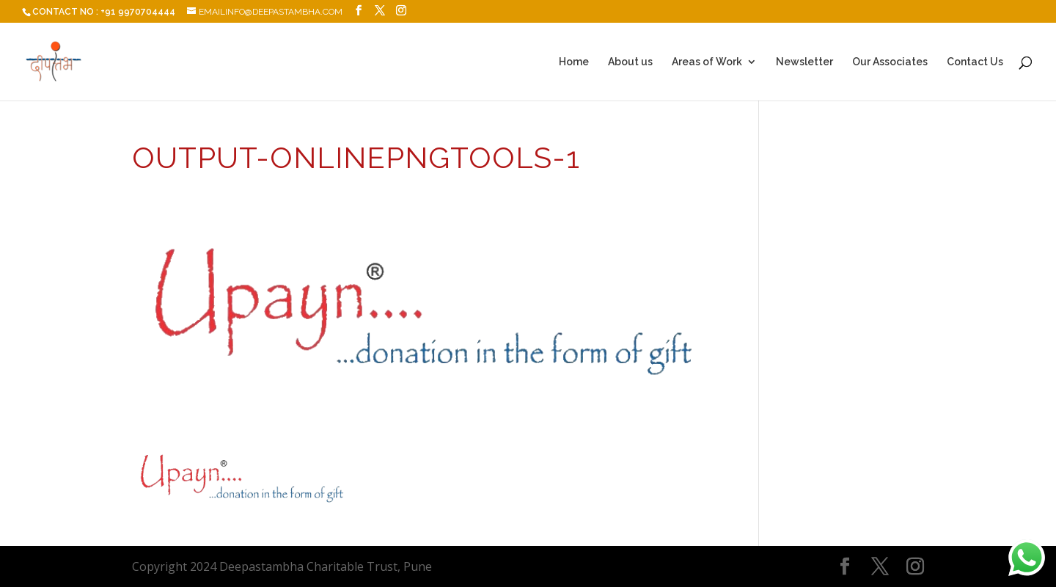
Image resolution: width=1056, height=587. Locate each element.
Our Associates (890, 62)
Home (574, 62)
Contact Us (975, 62)
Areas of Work (707, 62)
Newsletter (804, 62)
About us (630, 62)
